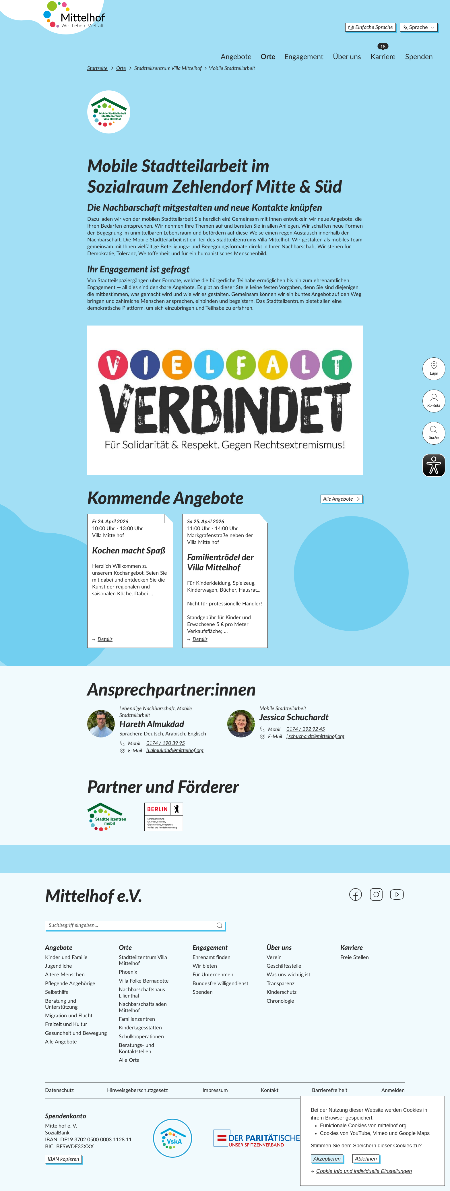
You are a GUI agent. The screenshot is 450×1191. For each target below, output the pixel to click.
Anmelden (393, 1090)
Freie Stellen (354, 957)
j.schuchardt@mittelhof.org (315, 736)
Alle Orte (129, 1060)
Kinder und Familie (66, 957)
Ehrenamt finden (211, 957)
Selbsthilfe (57, 992)
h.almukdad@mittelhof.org (174, 750)
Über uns (314, 47)
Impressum (215, 1090)
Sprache (386, 18)
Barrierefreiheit (329, 1090)
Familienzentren (137, 1019)
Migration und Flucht (68, 1015)
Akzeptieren (327, 1159)
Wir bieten (205, 966)
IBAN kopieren (63, 1159)
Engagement (271, 47)
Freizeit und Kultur (66, 1024)
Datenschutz (59, 1090)
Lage (433, 368)
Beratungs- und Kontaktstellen (136, 1048)
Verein (274, 957)
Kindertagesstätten (140, 1028)
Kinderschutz (281, 992)
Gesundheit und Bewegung (76, 1033)
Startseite (97, 68)
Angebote (203, 47)
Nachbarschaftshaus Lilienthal (142, 993)
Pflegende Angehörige (70, 983)
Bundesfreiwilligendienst (220, 983)
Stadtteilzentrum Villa (143, 961)
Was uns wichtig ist (288, 974)
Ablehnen (366, 1159)
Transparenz (280, 983)
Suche (433, 432)
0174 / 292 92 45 (305, 729)
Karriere (353, 46)
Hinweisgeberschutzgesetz (137, 1090)
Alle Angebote (341, 499)
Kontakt (433, 400)
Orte (235, 47)
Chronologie (280, 1001)
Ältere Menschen (65, 974)
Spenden (386, 47)
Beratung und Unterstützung (61, 1004)
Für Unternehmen (213, 974)
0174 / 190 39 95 (165, 743)
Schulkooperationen (141, 1036)
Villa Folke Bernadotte (144, 981)
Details (128, 639)
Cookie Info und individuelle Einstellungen (364, 1171)
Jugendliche (58, 966)
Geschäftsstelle (284, 966)
